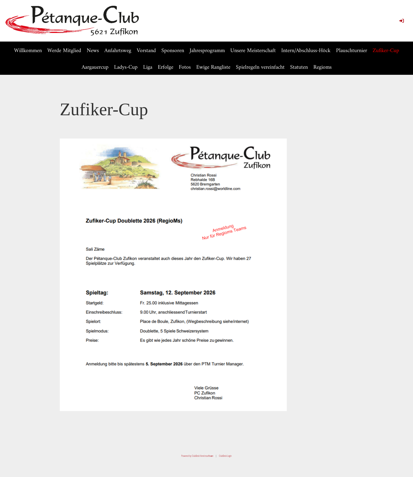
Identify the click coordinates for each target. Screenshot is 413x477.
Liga (147, 67)
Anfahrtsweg (117, 51)
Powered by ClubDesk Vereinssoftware (197, 456)
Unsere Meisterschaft (253, 51)
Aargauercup (95, 67)
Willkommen (28, 51)
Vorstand (146, 51)
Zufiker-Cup (386, 51)
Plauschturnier (351, 51)
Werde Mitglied (64, 51)
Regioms (322, 67)
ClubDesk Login (225, 456)
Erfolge (165, 67)
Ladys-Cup (126, 67)
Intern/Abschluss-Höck (306, 51)
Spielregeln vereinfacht (260, 67)
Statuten (299, 67)
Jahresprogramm (207, 51)
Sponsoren (172, 51)
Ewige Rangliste (213, 67)
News (93, 51)
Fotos (185, 67)
